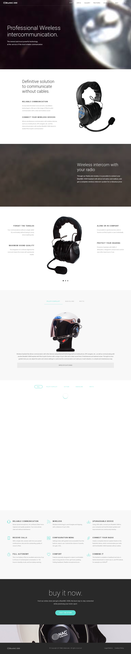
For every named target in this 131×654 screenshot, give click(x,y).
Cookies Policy (119, 648)
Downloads (107, 2)
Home (71, 2)
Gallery (87, 2)
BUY (116, 2)
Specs (79, 2)
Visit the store (65, 613)
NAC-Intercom (64, 648)
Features (96, 2)
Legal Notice (108, 648)
